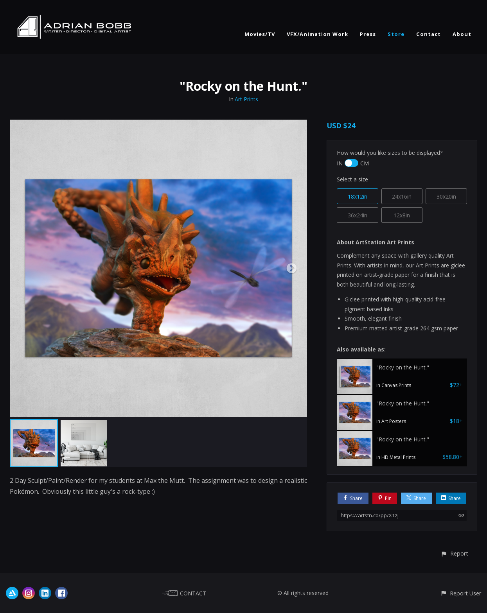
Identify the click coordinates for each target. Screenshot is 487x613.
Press (368, 34)
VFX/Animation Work (317, 34)
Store (396, 34)
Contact (428, 34)
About (462, 34)
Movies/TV (259, 34)
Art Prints (246, 99)
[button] (454, 553)
